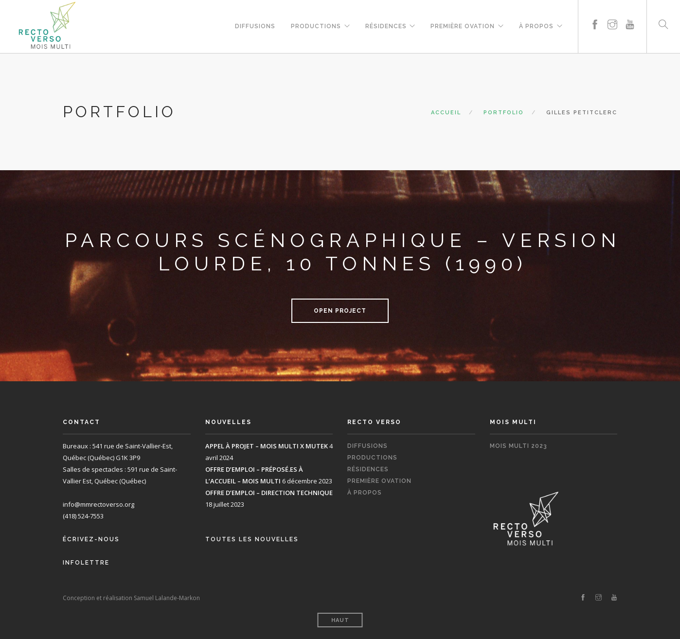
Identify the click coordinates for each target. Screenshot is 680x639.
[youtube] (630, 13)
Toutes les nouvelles (252, 539)
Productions (315, 25)
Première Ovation (462, 25)
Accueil (446, 112)
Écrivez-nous (91, 539)
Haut (340, 620)
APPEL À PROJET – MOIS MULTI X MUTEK (266, 446)
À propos (536, 25)
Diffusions (254, 25)
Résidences (385, 25)
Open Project (340, 310)
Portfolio (503, 112)
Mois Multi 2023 (518, 446)
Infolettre (86, 562)
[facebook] (595, 13)
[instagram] (612, 13)
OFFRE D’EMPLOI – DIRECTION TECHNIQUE (269, 492)
